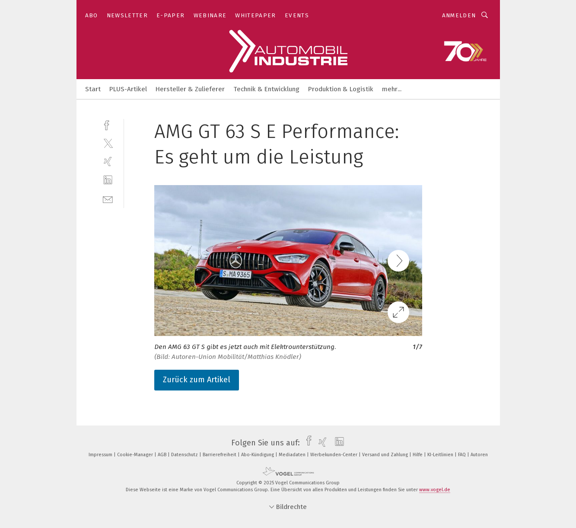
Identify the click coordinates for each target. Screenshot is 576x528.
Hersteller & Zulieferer (190, 89)
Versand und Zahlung (385, 455)
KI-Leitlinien (441, 455)
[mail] (107, 198)
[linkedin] (107, 180)
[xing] (107, 161)
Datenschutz (185, 455)
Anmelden (459, 15)
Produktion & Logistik (340, 89)
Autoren (479, 455)
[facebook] (107, 124)
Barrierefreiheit (220, 455)
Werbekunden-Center (334, 455)
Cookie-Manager (135, 455)
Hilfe (418, 455)
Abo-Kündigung (258, 455)
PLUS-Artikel (128, 89)
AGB (163, 455)
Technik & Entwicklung (266, 89)
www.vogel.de (434, 490)
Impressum (101, 455)
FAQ (462, 455)
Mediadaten (293, 455)
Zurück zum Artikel (196, 379)
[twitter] (107, 143)
